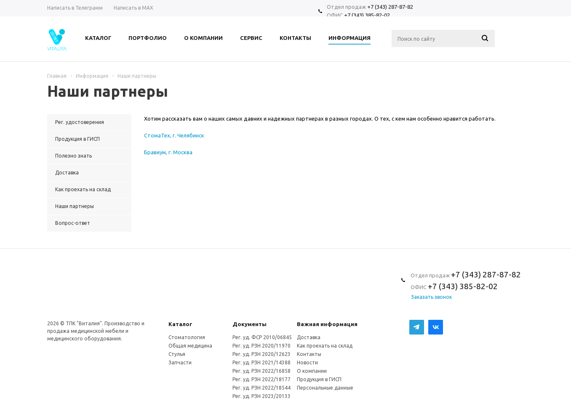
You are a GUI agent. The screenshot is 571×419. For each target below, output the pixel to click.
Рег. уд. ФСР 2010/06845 (262, 337)
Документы (249, 324)
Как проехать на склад (324, 345)
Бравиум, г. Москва (168, 152)
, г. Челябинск (187, 135)
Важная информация (327, 324)
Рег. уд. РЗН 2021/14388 (261, 362)
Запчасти (180, 362)
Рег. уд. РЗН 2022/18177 (261, 379)
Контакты (309, 354)
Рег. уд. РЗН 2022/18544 (261, 387)
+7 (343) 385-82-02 (367, 15)
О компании (312, 371)
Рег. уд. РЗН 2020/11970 (261, 345)
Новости (307, 362)
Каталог (180, 324)
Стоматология (186, 337)
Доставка (308, 337)
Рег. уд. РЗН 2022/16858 (261, 371)
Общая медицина (190, 345)
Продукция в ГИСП (319, 379)
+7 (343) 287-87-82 (390, 7)
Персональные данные (325, 387)
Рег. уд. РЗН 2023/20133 (261, 396)
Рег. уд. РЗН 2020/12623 (261, 354)
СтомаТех (157, 135)
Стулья (176, 354)
